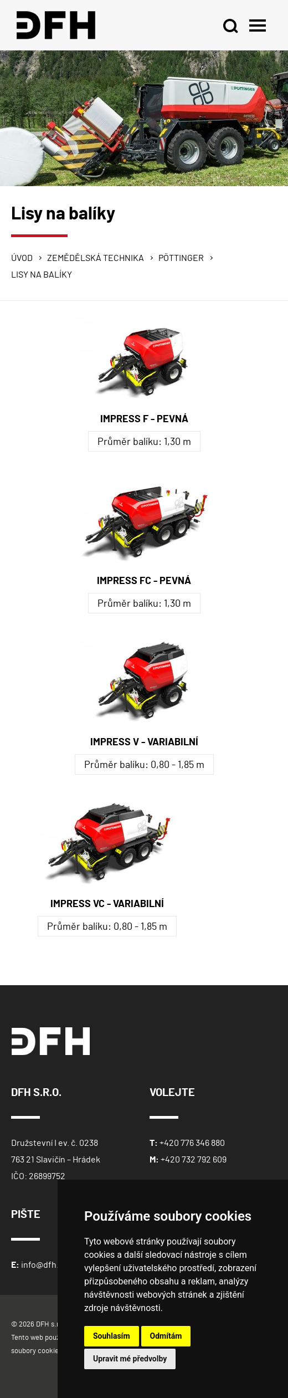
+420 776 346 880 (192, 1143)
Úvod (22, 258)
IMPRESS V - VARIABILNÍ (144, 742)
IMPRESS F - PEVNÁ (144, 419)
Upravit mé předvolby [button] (130, 1358)
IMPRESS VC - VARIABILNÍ (107, 904)
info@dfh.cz (44, 1265)
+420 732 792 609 (194, 1159)
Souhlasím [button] (111, 1336)
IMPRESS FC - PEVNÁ (144, 581)
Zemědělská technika (95, 258)
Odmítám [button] (166, 1336)
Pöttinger (181, 258)
